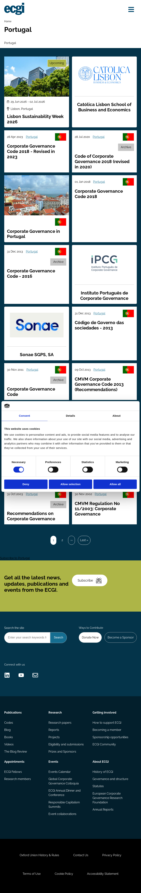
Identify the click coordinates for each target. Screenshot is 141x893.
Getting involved (104, 712)
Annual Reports (103, 809)
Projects (54, 737)
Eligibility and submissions (66, 744)
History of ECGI (103, 772)
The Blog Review (15, 751)
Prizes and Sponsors (62, 751)
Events (53, 761)
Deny (25, 484)
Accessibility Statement (102, 874)
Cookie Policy (64, 874)
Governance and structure (110, 779)
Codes (8, 722)
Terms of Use (32, 874)
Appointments (14, 761)
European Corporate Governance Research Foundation (107, 798)
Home (7, 21)
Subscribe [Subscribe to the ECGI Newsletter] (90, 580)
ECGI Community (104, 744)
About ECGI (101, 761)
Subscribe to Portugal (15, 558)
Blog (7, 730)
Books (8, 737)
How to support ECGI (107, 722)
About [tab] (117, 415)
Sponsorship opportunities (110, 737)
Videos (9, 744)
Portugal (32, 137)
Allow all (115, 484)
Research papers (59, 722)
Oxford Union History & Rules (39, 855)
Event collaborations (62, 814)
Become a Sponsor (121, 637)
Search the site (14, 628)
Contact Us (80, 855)
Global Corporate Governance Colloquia (63, 781)
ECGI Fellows (13, 772)
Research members (17, 779)
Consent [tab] (24, 415)
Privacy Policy (111, 855)
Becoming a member (107, 730)
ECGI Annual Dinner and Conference (64, 793)
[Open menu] (131, 9)
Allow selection (70, 484)
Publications (13, 712)
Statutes (98, 786)
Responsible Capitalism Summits (64, 805)
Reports (53, 730)
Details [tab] (70, 415)
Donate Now (90, 637)
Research (55, 712)
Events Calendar (59, 772)
